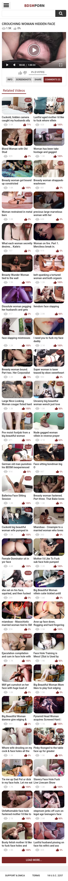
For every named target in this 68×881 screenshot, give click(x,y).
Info (10, 79)
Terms (36, 875)
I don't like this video (25, 73)
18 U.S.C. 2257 (55, 875)
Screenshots (23, 79)
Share (38, 79)
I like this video (20, 73)
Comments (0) (53, 79)
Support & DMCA (15, 875)
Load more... (34, 860)
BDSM (34, 5)
